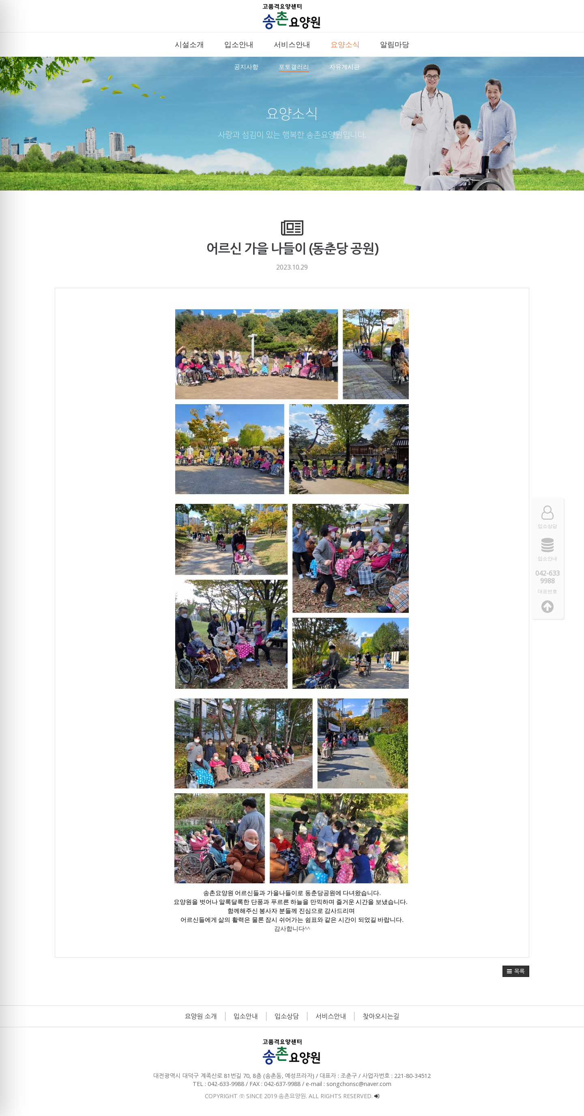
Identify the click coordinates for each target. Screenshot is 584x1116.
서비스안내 (331, 1016)
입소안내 (246, 1016)
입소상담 (287, 1016)
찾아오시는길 (381, 1016)
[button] (515, 971)
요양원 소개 (201, 1016)
